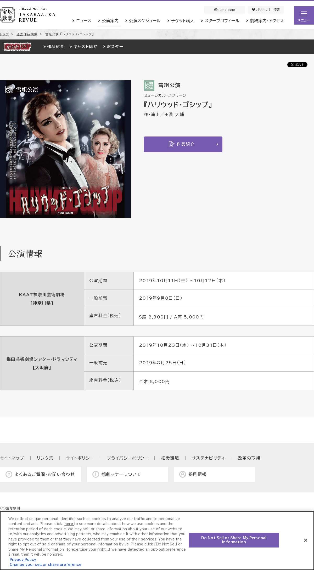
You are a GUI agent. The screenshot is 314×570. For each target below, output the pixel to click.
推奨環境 (170, 458)
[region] (157, 540)
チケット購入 (182, 21)
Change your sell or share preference (45, 564)
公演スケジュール (145, 21)
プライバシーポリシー (128, 458)
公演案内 (110, 21)
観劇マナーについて (122, 474)
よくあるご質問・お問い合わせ (45, 474)
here (69, 524)
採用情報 (197, 474)
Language (224, 9)
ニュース (83, 21)
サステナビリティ (208, 458)
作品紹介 (55, 47)
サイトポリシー (80, 458)
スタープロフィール (222, 21)
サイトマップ (12, 458)
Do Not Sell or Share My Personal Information (233, 540)
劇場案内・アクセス (267, 21)
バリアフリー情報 (266, 9)
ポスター (115, 47)
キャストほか (85, 47)
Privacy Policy (23, 559)
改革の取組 (249, 458)
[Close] (305, 540)
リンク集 (45, 458)
